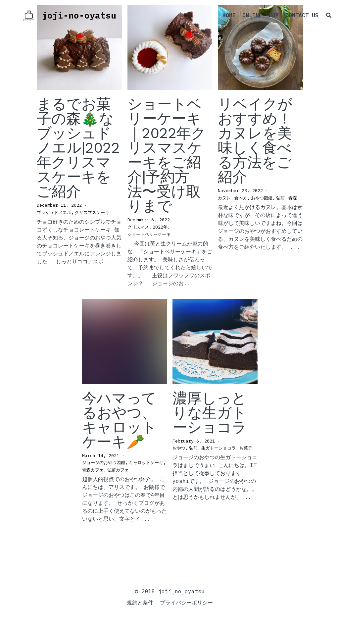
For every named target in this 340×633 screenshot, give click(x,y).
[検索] (321, 18)
